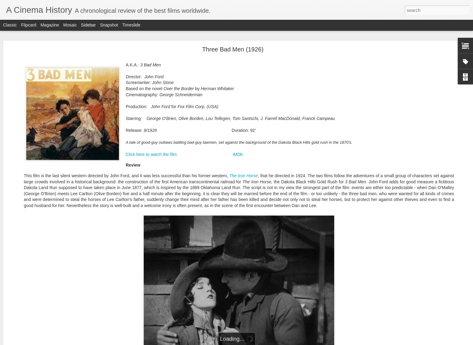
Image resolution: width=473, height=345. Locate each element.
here (423, 183)
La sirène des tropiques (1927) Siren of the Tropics (56, 201)
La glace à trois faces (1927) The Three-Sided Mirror (57, 229)
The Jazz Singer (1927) (34, 243)
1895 (235, 199)
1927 (274, 238)
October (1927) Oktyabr (34, 215)
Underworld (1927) (30, 284)
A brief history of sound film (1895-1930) (47, 256)
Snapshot (109, 25)
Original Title (282, 265)
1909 (293, 212)
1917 (267, 225)
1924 (293, 231)
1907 (265, 212)
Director (266, 272)
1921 (252, 231)
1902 (264, 206)
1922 (266, 231)
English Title (245, 265)
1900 (233, 206)
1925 (246, 238)
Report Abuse (273, 341)
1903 (279, 206)
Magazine (50, 25)
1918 (281, 225)
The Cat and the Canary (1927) (40, 297)
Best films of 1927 (29, 188)
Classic (10, 25)
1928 (288, 238)
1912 (265, 219)
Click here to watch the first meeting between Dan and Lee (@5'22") (239, 131)
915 (239, 225)
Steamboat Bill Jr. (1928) (35, 174)
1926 (260, 238)
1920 (237, 231)
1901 (248, 206)
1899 (297, 199)
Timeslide (131, 25)
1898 (282, 199)
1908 (279, 212)
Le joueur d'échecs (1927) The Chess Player (51, 311)
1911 (250, 219)
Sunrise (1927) (27, 270)
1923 (280, 231)
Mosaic (70, 25)
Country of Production (264, 259)
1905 (235, 212)
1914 (296, 219)
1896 (251, 199)
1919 (296, 225)
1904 (294, 206)
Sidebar (88, 25)
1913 (281, 219)
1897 (266, 199)
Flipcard (28, 25)
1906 (250, 212)
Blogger (255, 341)
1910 (235, 219)
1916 (253, 225)
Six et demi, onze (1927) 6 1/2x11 (42, 325)
